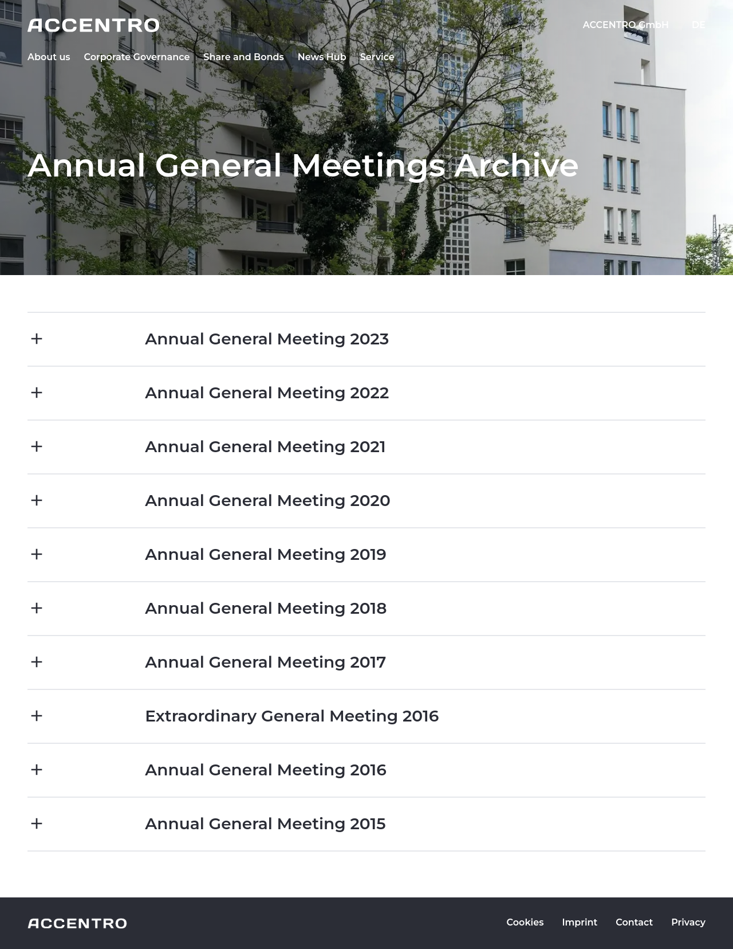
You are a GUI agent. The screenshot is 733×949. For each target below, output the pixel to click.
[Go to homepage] (366, 25)
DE (699, 24)
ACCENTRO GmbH (626, 24)
